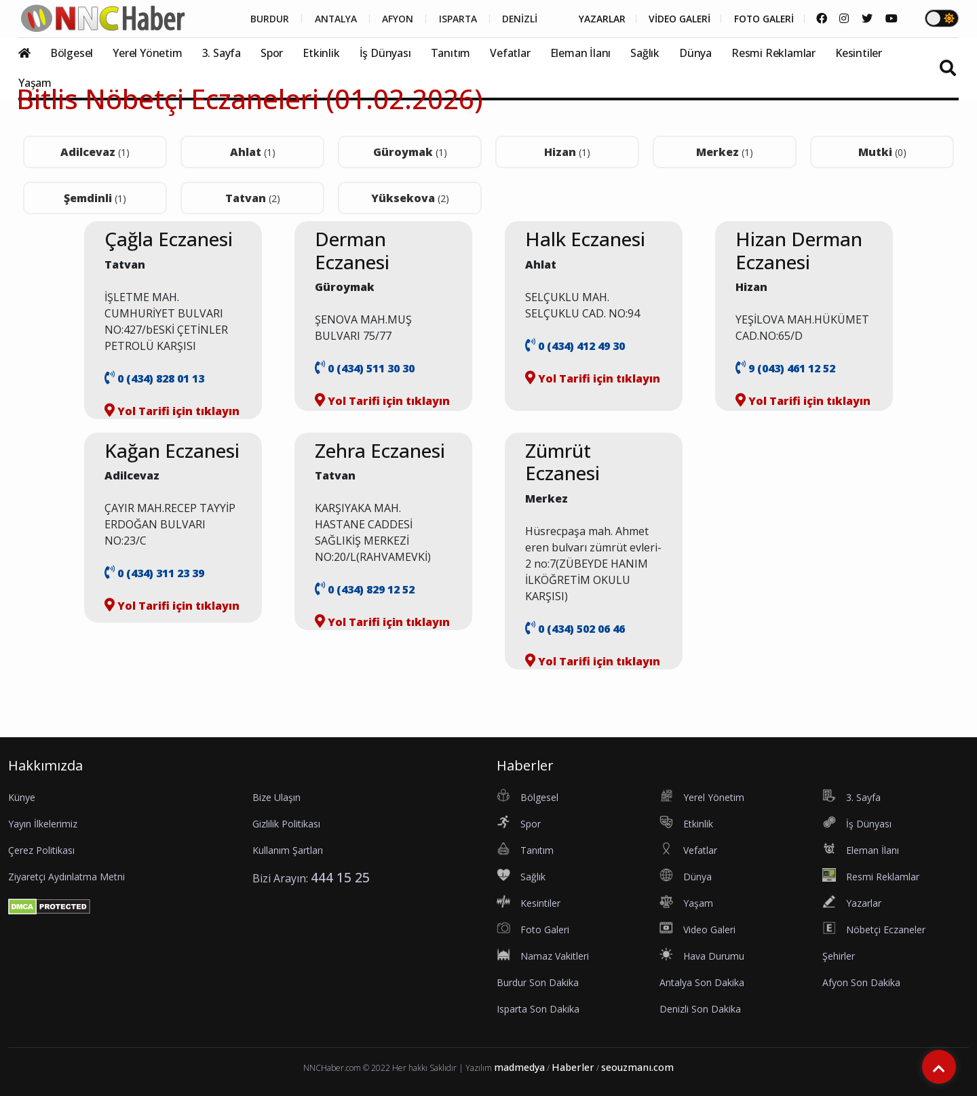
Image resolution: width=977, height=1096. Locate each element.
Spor (272, 52)
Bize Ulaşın (276, 797)
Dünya (695, 52)
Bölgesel (71, 52)
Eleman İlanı (580, 52)
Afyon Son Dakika (861, 982)
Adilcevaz (95, 151)
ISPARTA (452, 19)
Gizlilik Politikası (286, 823)
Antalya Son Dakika (701, 982)
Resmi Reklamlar (773, 52)
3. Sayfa (221, 52)
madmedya (519, 1067)
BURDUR (262, 19)
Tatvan (252, 198)
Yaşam (35, 82)
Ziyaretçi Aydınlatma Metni (66, 876)
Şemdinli (95, 198)
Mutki (882, 151)
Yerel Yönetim (147, 52)
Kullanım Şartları (287, 850)
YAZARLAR (598, 19)
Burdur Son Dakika (538, 982)
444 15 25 (340, 877)
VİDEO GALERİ (676, 19)
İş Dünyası (385, 52)
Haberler (573, 1067)
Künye (21, 797)
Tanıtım (451, 52)
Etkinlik (321, 52)
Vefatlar (510, 52)
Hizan (567, 151)
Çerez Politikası (41, 850)
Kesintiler (858, 52)
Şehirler (838, 956)
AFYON (391, 19)
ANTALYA (328, 19)
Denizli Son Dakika (700, 1008)
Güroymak (410, 151)
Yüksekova (410, 198)
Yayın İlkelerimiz (42, 823)
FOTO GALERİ (762, 19)
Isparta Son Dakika (538, 1008)
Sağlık (644, 52)
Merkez (724, 151)
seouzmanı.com (637, 1067)
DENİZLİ (515, 19)
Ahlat (252, 151)
